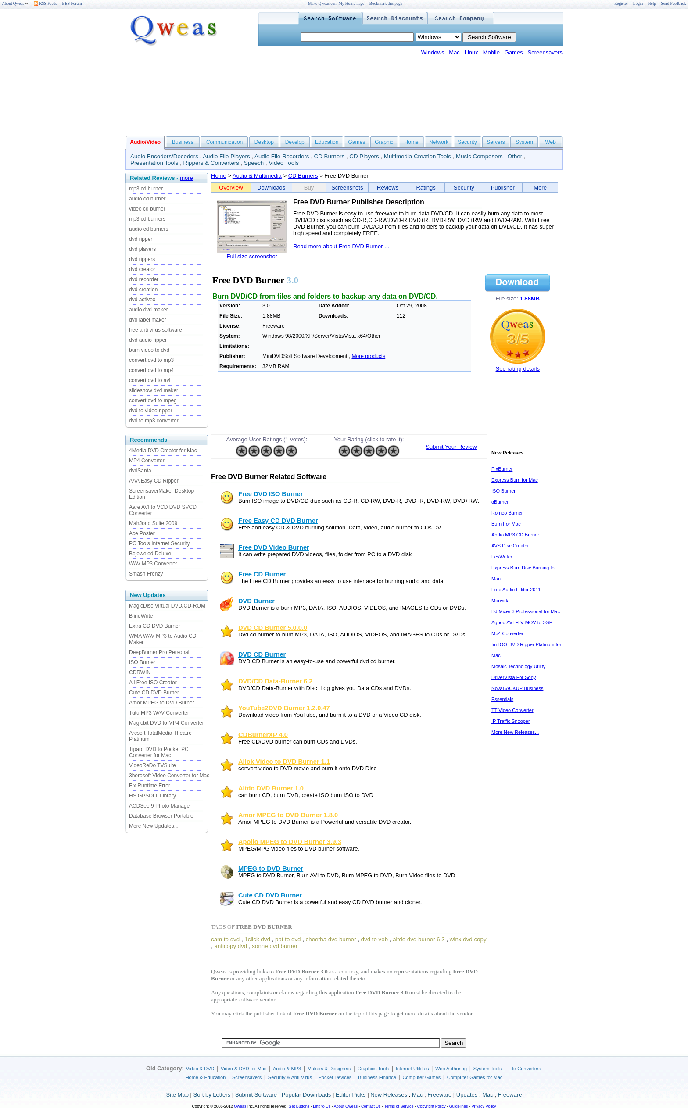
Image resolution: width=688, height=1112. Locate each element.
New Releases (388, 1094)
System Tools (487, 1068)
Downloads (271, 187)
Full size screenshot (252, 256)
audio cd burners (148, 229)
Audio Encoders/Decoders (164, 156)
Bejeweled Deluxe (150, 554)
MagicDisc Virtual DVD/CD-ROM (167, 606)
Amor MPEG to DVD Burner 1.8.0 (288, 815)
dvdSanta (140, 471)
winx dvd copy (468, 939)
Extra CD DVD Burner (154, 626)
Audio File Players (226, 156)
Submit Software (256, 1094)
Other (515, 156)
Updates (466, 1094)
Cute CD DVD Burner (154, 693)
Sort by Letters (211, 1094)
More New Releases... (515, 732)
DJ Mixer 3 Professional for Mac (525, 611)
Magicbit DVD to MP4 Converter (166, 723)
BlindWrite (141, 616)
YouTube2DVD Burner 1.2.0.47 (284, 708)
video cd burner (147, 209)
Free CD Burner (262, 574)
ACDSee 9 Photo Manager (160, 806)
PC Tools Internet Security (159, 543)
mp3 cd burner (146, 189)
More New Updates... (154, 826)
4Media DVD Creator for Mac (163, 450)
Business (183, 142)
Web (550, 142)
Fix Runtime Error (149, 786)
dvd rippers (142, 259)
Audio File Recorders (281, 156)
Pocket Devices (335, 1077)
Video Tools (283, 163)
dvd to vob (374, 939)
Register (621, 3)
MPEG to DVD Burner (270, 868)
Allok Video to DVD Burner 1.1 (284, 761)
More (540, 187)
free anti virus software (155, 330)
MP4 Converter (147, 461)
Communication (224, 142)
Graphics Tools (373, 1068)
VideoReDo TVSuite (152, 765)
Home (412, 142)
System (524, 142)
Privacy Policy (483, 1106)
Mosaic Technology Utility (518, 666)
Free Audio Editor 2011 (516, 589)
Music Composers (479, 156)
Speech (254, 163)
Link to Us (321, 1106)
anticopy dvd (230, 946)
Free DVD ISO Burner (270, 493)
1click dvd (257, 939)
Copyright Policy (431, 1106)
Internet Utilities (412, 1068)
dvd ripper (140, 239)
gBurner (500, 501)
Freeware (439, 1094)
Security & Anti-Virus (290, 1077)
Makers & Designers (329, 1068)
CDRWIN (139, 672)
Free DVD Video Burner (273, 547)
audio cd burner (147, 199)
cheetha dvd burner (331, 939)
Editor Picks (351, 1094)
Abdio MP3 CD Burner (515, 534)
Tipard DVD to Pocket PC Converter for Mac (159, 752)
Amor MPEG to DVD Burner (161, 703)
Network (438, 142)
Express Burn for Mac (514, 480)
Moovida (500, 600)
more (186, 178)
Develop (295, 142)
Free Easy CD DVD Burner (278, 520)
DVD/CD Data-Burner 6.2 (275, 681)
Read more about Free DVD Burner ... (341, 246)
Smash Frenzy (146, 574)
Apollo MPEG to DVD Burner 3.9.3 (289, 841)
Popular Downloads (306, 1094)
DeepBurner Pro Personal (159, 652)
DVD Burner (256, 600)
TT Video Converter (512, 710)
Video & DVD (200, 1068)
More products (368, 356)
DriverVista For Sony (513, 677)
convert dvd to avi (149, 380)
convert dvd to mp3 (151, 360)
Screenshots (347, 187)
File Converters (524, 1068)
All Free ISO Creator (153, 682)
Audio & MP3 (287, 1068)
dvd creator (142, 269)
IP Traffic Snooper (510, 721)
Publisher (503, 187)
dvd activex (142, 300)
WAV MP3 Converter (153, 564)
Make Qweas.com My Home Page (336, 3)
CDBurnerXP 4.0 (263, 734)
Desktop (264, 142)
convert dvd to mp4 (151, 370)
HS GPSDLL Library (152, 796)
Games (514, 52)
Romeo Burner (507, 512)
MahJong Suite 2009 (153, 523)
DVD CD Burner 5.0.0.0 (272, 627)
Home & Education (206, 1077)
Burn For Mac (506, 523)
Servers (496, 142)
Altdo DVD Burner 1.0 (271, 788)
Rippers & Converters (211, 163)
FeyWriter (501, 556)
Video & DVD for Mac (243, 1068)
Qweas (240, 1106)
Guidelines (458, 1106)
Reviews (387, 187)
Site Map (177, 1094)
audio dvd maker (148, 310)
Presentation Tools (154, 163)
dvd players (142, 249)
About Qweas (15, 3)
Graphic (384, 142)
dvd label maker (147, 320)
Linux (471, 52)
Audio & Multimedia (257, 175)
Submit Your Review (451, 446)
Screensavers (545, 52)
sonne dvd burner (274, 946)
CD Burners (329, 156)
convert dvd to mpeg (153, 400)
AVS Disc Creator (510, 545)
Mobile (491, 52)
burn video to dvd (149, 350)
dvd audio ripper (148, 340)
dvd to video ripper (150, 411)
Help (652, 3)
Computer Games (421, 1077)
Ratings (426, 187)
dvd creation (143, 289)
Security (467, 142)
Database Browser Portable (161, 816)
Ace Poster (142, 533)
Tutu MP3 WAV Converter (159, 713)
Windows (432, 52)
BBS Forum (72, 3)
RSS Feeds (45, 3)
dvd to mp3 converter (154, 421)
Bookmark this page (385, 3)
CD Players (364, 156)
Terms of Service (398, 1106)
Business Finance (377, 1077)
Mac (454, 52)
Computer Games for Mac (475, 1077)
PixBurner (501, 469)
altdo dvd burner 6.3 (419, 939)
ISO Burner (142, 662)
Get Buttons (299, 1106)
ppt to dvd (288, 939)
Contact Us (371, 1106)
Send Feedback (673, 3)
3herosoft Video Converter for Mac (169, 775)
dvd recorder (143, 279)
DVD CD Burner (262, 654)
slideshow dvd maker (153, 390)
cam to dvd (225, 939)
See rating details (518, 368)
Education (326, 142)
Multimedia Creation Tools (417, 156)
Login (638, 3)
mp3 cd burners (147, 219)
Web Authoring (451, 1068)
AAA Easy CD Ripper (154, 481)
